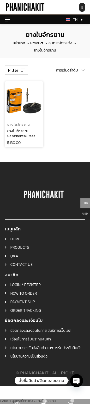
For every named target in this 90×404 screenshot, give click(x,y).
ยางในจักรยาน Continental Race (21, 133)
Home (4, 400)
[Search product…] (82, 7)
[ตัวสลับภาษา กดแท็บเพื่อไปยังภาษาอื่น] (73, 19)
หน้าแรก (19, 43)
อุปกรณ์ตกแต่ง (60, 43)
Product (36, 43)
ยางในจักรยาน (18, 124)
